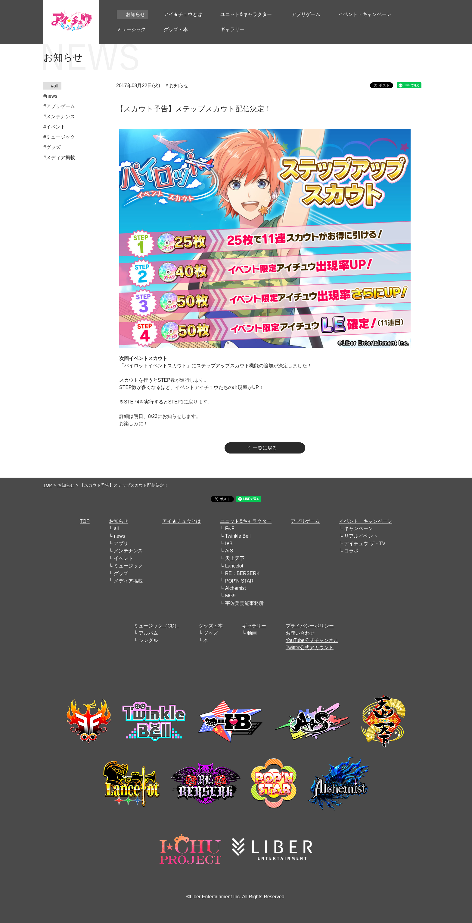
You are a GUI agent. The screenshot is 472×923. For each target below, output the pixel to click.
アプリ (121, 543)
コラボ (351, 550)
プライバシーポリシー (310, 625)
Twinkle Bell (237, 536)
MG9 (230, 595)
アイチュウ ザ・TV (364, 543)
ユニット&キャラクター (246, 521)
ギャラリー (254, 625)
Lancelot (234, 565)
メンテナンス (128, 550)
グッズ (121, 573)
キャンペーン (358, 528)
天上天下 (234, 558)
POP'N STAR (239, 580)
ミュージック (128, 565)
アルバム (148, 633)
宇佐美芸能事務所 (244, 603)
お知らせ (65, 485)
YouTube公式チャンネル (312, 640)
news (119, 536)
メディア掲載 (128, 580)
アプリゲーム (305, 521)
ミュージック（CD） (156, 625)
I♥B (229, 543)
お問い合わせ (300, 633)
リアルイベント (361, 536)
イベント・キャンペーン (365, 521)
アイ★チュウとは (181, 521)
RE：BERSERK (242, 573)
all (116, 528)
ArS (229, 550)
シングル (148, 640)
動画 (252, 633)
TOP (47, 485)
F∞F (229, 528)
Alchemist (235, 588)
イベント (123, 558)
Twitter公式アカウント (310, 647)
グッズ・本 (211, 625)
